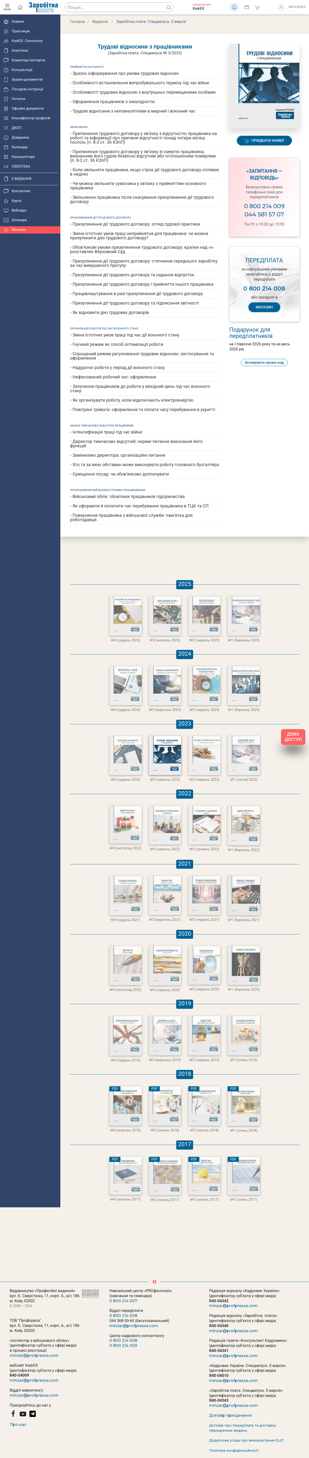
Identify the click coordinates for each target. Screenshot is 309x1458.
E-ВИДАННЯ (17, 179)
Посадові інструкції (23, 89)
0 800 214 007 (123, 1301)
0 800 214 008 (123, 1315)
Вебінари (15, 210)
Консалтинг (17, 191)
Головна (77, 21)
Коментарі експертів (24, 60)
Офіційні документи (24, 108)
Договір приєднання (230, 1415)
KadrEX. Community (23, 41)
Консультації (18, 70)
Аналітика (16, 50)
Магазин (15, 230)
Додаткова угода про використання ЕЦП (246, 1440)
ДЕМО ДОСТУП (293, 737)
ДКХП (12, 128)
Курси (12, 201)
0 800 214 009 (264, 206)
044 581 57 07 (264, 214)
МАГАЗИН (264, 307)
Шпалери (15, 220)
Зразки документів (23, 79)
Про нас (18, 1424)
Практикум (17, 31)
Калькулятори (19, 157)
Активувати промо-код (264, 362)
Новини (14, 21)
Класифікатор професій (27, 118)
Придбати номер (264, 140)
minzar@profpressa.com (34, 1355)
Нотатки (14, 99)
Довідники (16, 137)
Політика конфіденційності (234, 1450)
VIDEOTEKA (17, 166)
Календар (16, 147)
